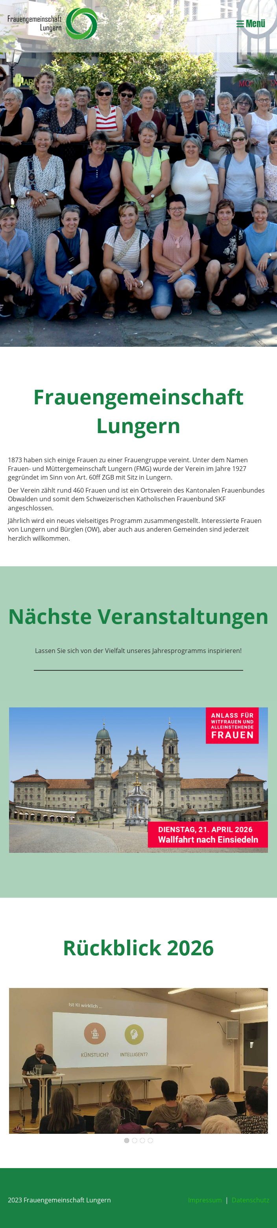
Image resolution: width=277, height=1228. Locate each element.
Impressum (205, 1200)
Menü (250, 24)
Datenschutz (250, 1200)
